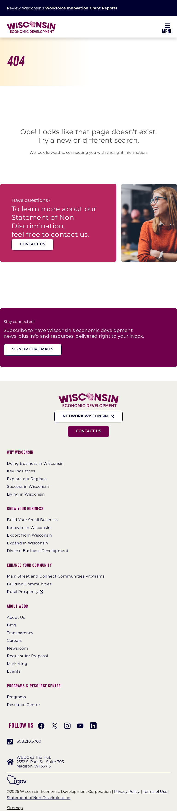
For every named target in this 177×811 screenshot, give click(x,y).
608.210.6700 (29, 741)
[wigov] (17, 776)
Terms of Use (155, 791)
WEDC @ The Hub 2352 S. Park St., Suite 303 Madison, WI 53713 (40, 761)
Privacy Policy (127, 791)
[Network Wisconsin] (88, 416)
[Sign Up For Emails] (33, 349)
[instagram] (67, 726)
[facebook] (41, 726)
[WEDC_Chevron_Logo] (31, 23)
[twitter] (54, 726)
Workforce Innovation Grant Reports (81, 8)
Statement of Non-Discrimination (38, 798)
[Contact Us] (32, 244)
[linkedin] (93, 726)
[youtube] (80, 726)
